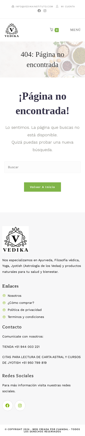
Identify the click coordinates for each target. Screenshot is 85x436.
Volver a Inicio (42, 187)
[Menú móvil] (70, 30)
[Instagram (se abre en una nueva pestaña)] (45, 11)
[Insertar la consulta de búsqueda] (42, 167)
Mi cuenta (68, 6)
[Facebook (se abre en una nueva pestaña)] (40, 11)
